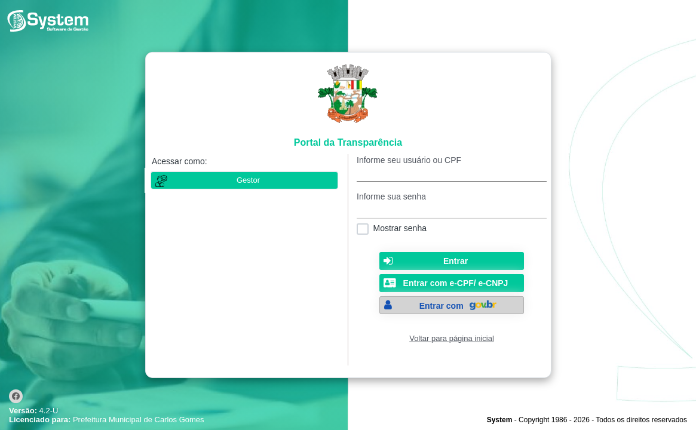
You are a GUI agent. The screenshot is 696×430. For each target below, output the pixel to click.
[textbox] (452, 173)
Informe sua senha (391, 196)
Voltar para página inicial (451, 338)
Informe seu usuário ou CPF (409, 160)
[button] (451, 261)
